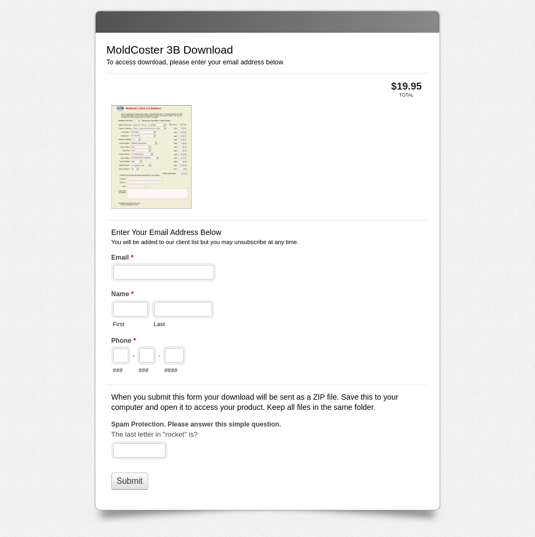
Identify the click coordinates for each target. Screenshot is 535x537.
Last (159, 324)
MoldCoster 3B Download (267, 22)
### (117, 370)
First (118, 324)
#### (171, 370)
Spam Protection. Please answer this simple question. (196, 424)
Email (122, 258)
